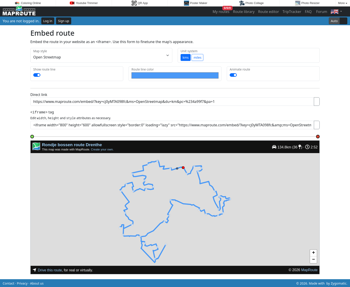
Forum (321, 11)
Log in (47, 21)
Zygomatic (338, 283)
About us (37, 283)
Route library (244, 11)
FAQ (308, 11)
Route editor (268, 11)
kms (186, 57)
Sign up (63, 21)
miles (197, 57)
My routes (221, 10)
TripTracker (292, 11)
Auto (334, 21)
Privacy (22, 283)
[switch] (36, 75)
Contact (8, 283)
